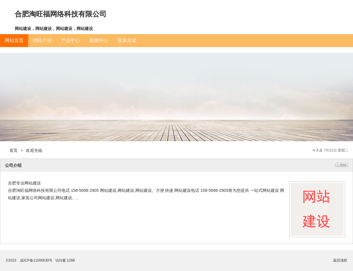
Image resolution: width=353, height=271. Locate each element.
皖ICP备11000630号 (36, 260)
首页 (13, 150)
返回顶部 (340, 260)
